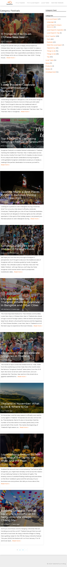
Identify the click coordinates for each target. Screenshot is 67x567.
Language (50, 22)
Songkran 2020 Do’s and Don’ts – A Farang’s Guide (17, 247)
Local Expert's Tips (53, 33)
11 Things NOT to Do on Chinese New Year (16, 35)
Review (48, 69)
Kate (2, 41)
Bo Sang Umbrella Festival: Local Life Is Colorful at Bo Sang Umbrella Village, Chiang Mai (19, 515)
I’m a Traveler (20, 3)
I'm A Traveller (50, 36)
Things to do (51, 51)
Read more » (11, 58)
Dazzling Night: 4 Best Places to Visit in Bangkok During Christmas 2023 (20, 195)
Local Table (45, 3)
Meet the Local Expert (54, 45)
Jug (2, 95)
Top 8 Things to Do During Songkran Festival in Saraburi (20, 140)
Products (49, 66)
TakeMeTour (51, 48)
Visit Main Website (57, 3)
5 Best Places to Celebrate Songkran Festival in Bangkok (18, 88)
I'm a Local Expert (52, 19)
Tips (48, 57)
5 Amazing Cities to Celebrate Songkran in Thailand (20, 354)
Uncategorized (51, 72)
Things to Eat (51, 54)
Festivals (50, 42)
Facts (49, 39)
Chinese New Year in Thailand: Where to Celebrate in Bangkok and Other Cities (20, 302)
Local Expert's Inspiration (55, 30)
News (47, 63)
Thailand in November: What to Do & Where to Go (20, 405)
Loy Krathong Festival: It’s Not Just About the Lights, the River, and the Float (20, 457)
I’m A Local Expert (33, 3)
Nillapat (3, 465)
